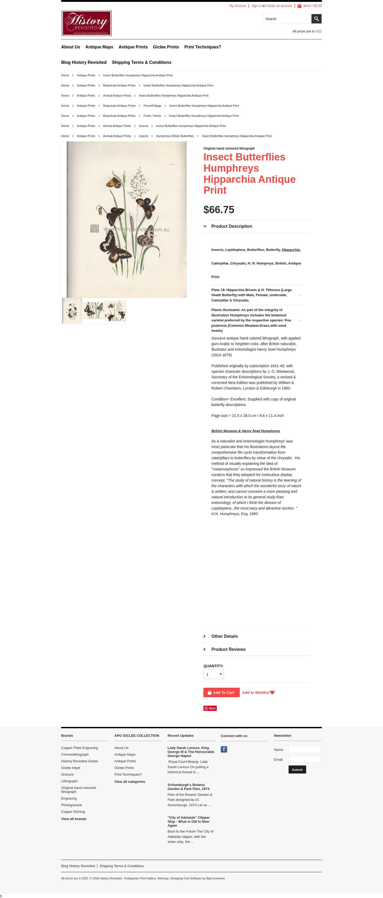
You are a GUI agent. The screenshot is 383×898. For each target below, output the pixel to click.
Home (65, 75)
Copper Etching (73, 812)
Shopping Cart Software (186, 878)
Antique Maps (99, 47)
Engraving (69, 798)
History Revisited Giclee (79, 761)
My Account (237, 6)
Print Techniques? (202, 47)
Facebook (224, 750)
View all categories (129, 782)
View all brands (73, 819)
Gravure (67, 774)
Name (278, 750)
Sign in (256, 6)
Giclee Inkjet (70, 768)
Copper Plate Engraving (79, 748)
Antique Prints (133, 47)
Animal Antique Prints (117, 95)
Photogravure (71, 805)
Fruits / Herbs (152, 115)
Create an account (279, 6)
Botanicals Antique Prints (119, 85)
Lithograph (69, 781)
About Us (70, 47)
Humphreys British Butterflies (175, 136)
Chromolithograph (75, 754)
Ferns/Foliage (152, 105)
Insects (143, 125)
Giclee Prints (166, 47)
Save (212, 708)
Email (278, 760)
